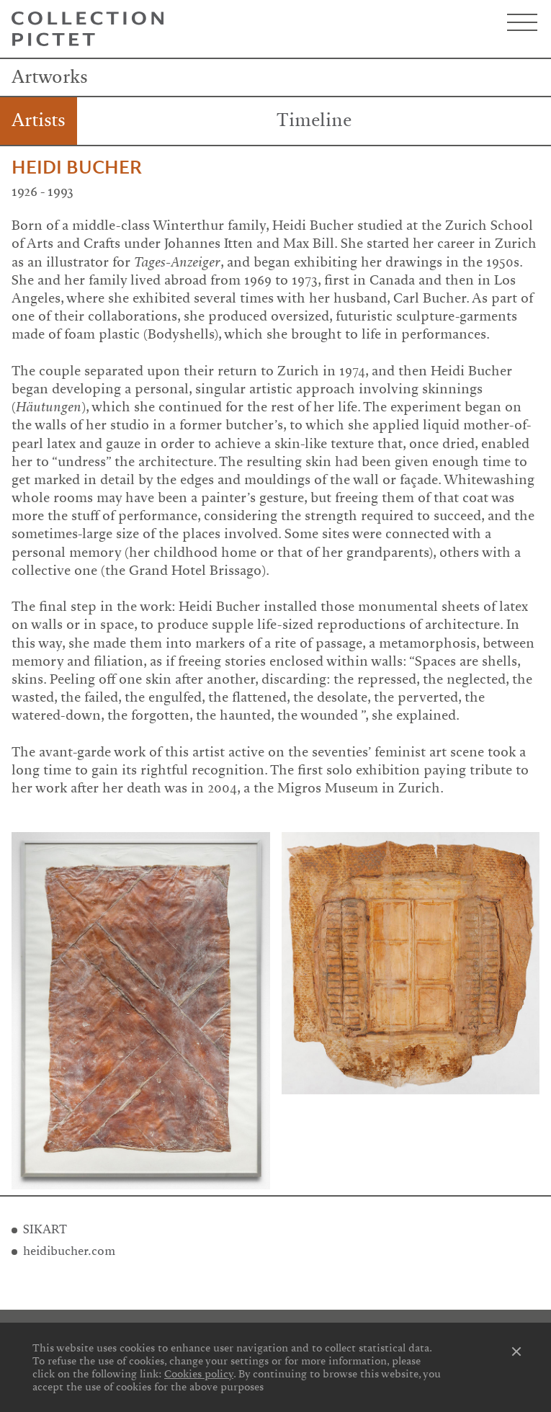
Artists (39, 120)
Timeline (314, 120)
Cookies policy (198, 1374)
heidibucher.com (69, 1251)
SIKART (45, 1229)
